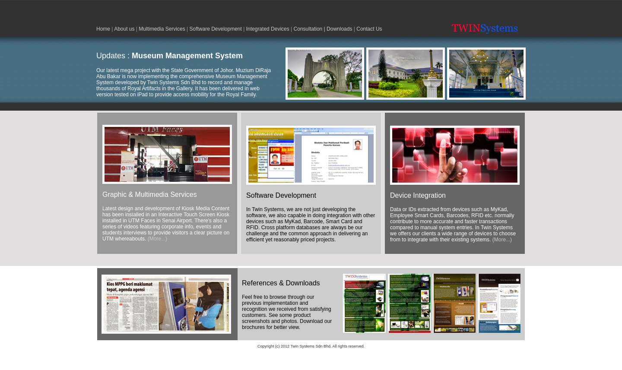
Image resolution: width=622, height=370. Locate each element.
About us (124, 29)
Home (103, 29)
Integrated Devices (267, 29)
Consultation (308, 29)
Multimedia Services (162, 29)
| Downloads (337, 29)
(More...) (157, 239)
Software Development (215, 29)
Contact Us (369, 29)
